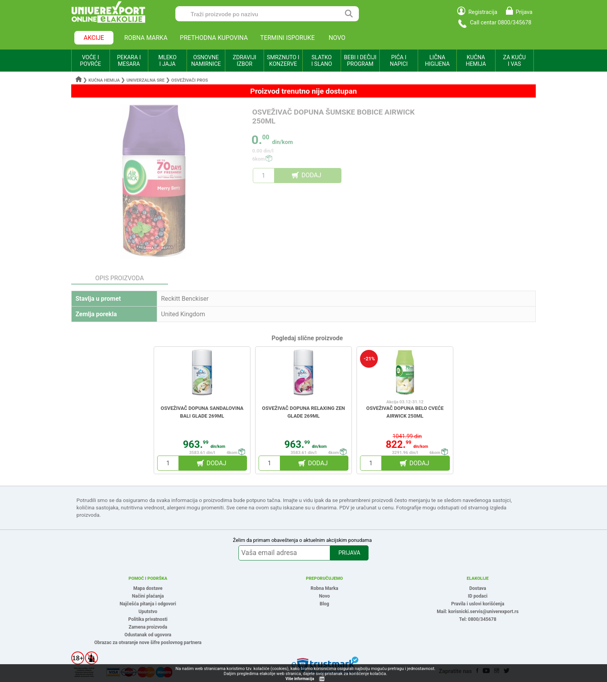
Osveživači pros (189, 80)
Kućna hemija (104, 80)
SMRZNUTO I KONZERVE (283, 60)
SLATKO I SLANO (321, 60)
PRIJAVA (349, 553)
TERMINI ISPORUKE (287, 37)
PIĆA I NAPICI (399, 60)
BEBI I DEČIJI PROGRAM (360, 60)
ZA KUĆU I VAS (514, 60)
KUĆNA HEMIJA (476, 60)
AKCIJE (94, 37)
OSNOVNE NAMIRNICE (206, 60)
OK (322, 679)
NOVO (337, 37)
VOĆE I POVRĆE (90, 60)
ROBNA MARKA (146, 37)
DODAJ (311, 175)
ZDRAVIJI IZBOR (244, 60)
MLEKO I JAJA (167, 60)
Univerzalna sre (146, 80)
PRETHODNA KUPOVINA (214, 37)
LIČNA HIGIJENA (437, 60)
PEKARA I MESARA (129, 60)
